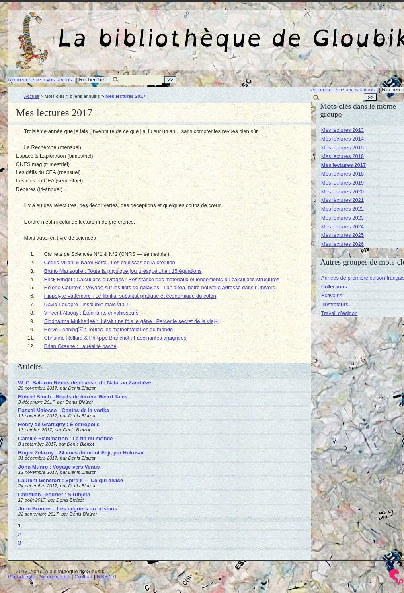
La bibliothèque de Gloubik (300, 31)
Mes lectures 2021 (342, 200)
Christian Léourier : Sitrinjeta (54, 494)
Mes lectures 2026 (342, 244)
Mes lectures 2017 (343, 165)
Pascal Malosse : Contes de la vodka (63, 410)
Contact (83, 577)
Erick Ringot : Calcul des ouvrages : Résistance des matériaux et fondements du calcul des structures (161, 279)
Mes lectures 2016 (342, 156)
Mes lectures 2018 (342, 174)
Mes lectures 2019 (342, 183)
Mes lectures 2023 (342, 218)
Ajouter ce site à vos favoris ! (41, 80)
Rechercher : (94, 80)
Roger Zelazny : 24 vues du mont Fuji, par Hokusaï (80, 453)
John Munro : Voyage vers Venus (59, 467)
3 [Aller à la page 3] (19, 543)
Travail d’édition (339, 313)
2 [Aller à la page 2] (19, 534)
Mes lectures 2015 (342, 148)
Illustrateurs (334, 304)
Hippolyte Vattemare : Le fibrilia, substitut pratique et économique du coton (130, 296)
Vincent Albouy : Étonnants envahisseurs (91, 313)
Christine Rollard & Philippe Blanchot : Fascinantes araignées (115, 338)
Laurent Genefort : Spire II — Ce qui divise (70, 480)
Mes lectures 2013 (342, 130)
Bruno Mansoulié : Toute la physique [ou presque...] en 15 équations (123, 271)
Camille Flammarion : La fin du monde (65, 438)
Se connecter (54, 577)
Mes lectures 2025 (342, 235)
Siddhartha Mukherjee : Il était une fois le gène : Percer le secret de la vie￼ (131, 321)
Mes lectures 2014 (342, 139)
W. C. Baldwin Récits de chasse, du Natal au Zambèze (84, 382)
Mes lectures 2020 (342, 192)
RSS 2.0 (106, 577)
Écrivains (331, 295)
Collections (334, 287)
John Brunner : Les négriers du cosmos (67, 509)
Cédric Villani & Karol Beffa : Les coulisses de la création (109, 262)
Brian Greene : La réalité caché (80, 346)
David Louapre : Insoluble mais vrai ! (86, 304)
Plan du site (21, 577)
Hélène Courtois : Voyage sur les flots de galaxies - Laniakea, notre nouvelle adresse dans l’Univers (159, 287)
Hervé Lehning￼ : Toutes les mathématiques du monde (108, 329)
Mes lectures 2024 (342, 227)
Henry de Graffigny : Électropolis (59, 424)
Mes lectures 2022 (342, 209)
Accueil (31, 96)
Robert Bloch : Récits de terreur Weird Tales (72, 397)
